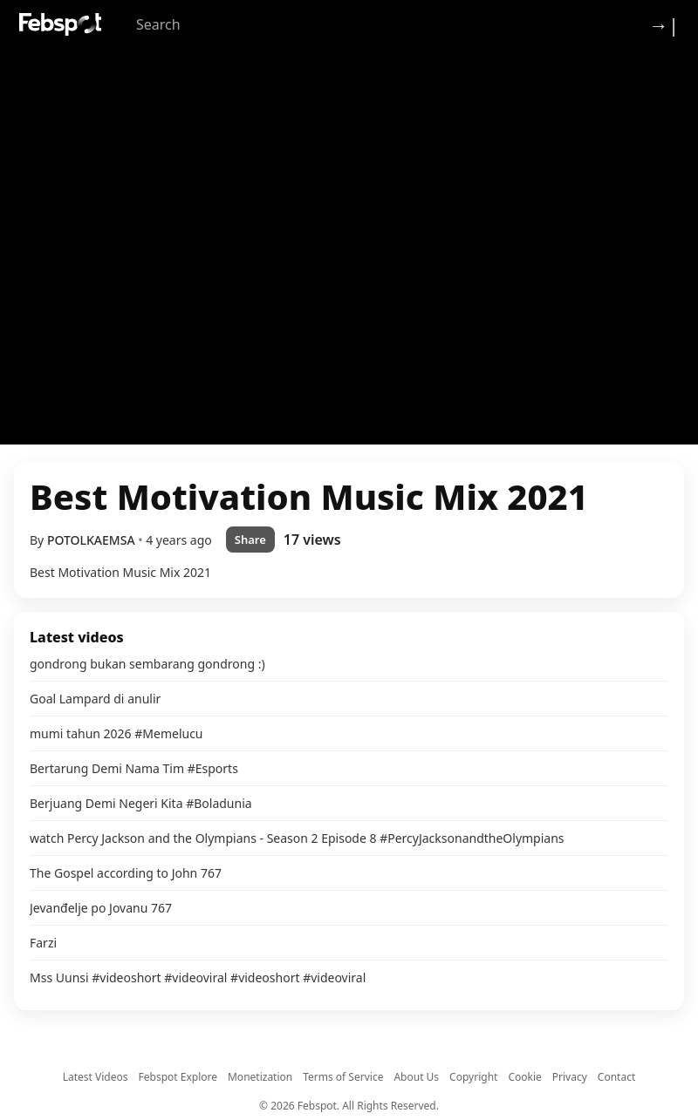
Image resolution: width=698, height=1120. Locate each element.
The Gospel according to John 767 (126, 873)
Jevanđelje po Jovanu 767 (101, 907)
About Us (416, 1076)
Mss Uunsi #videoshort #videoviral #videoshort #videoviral (198, 977)
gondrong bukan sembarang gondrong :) (147, 663)
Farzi (43, 942)
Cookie (524, 1076)
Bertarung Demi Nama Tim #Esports (134, 768)
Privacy (569, 1076)
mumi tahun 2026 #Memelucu (116, 733)
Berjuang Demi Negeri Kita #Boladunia (141, 803)
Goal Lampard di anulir (95, 698)
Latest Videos (95, 1076)
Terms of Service (343, 1076)
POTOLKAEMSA (92, 540)
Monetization (260, 1076)
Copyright (473, 1076)
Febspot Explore (178, 1076)
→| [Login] (664, 24)
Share (250, 539)
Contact (616, 1076)
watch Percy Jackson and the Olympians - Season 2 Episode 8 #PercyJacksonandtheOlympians (297, 838)
